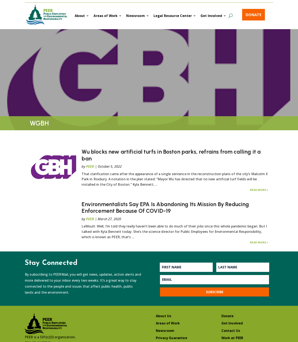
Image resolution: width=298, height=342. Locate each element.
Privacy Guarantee (171, 338)
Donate (253, 14)
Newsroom (135, 16)
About (80, 16)
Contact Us (230, 330)
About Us (163, 316)
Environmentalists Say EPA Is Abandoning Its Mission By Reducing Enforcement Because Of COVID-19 (165, 207)
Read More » (259, 190)
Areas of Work (106, 16)
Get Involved (211, 16)
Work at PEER (232, 338)
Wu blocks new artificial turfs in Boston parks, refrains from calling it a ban (171, 155)
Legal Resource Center (173, 16)
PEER (90, 166)
